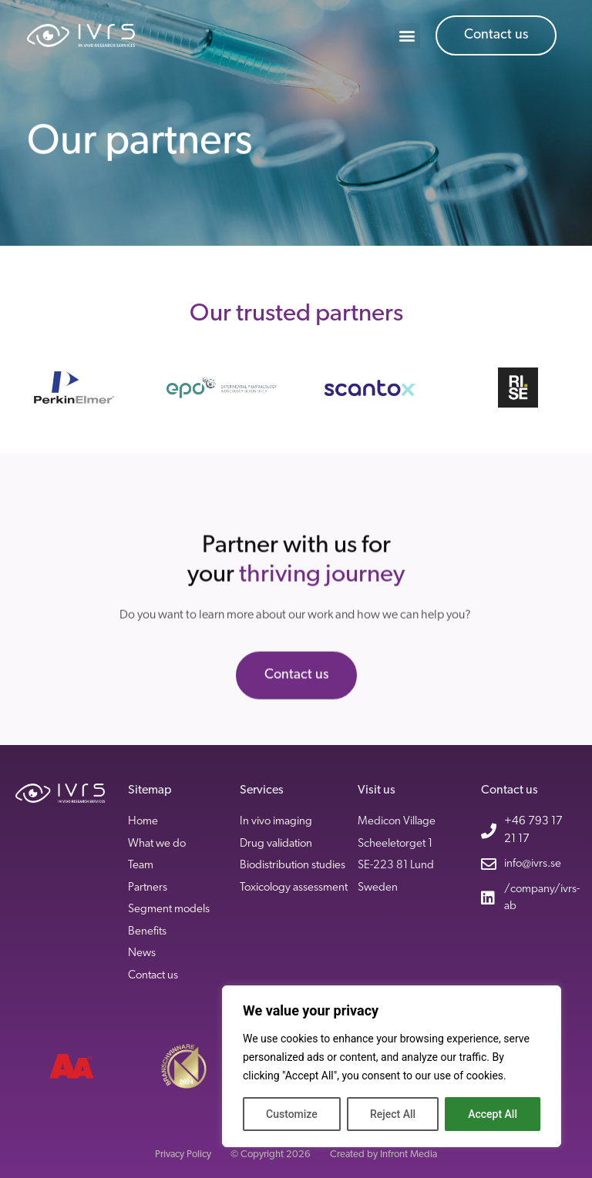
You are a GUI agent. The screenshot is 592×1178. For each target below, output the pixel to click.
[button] (407, 36)
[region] (391, 1066)
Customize (292, 1114)
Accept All (492, 1114)
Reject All (392, 1114)
